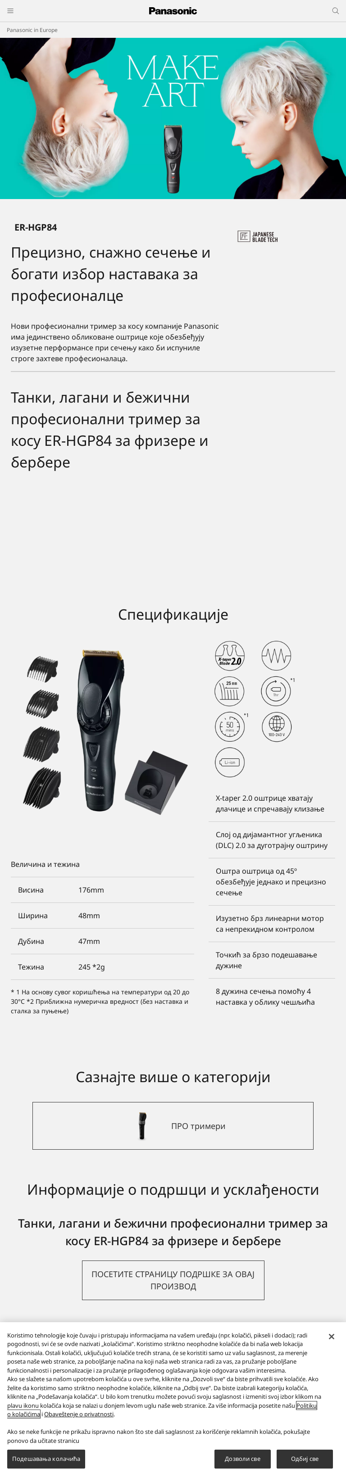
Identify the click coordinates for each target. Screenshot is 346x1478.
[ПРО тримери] (173, 1126)
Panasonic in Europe (32, 30)
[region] (173, 1400)
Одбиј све (305, 1459)
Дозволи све (242, 1459)
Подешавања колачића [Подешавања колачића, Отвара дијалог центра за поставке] (46, 1459)
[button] (173, 1280)
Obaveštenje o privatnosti (79, 1414)
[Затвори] (331, 1337)
